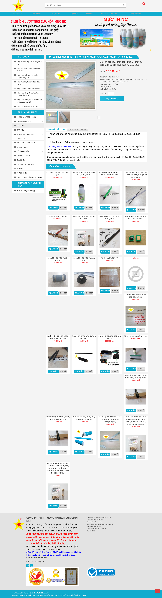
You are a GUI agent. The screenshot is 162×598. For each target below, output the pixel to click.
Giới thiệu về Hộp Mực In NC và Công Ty (100, 517)
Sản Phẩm (37, 14)
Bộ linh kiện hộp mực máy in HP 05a (135, 336)
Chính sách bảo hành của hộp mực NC (100, 524)
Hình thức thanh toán (94, 526)
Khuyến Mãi (57, 14)
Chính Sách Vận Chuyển (95, 519)
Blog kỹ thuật (137, 14)
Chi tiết (64, 207)
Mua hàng (54, 207)
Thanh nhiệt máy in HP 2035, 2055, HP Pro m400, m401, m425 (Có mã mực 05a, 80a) (135, 174)
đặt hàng (111, 99)
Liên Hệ (92, 14)
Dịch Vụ (76, 14)
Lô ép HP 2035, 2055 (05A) (57, 216)
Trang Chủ (18, 14)
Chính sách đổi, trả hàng (95, 522)
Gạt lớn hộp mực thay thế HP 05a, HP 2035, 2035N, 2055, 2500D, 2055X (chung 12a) (110, 419)
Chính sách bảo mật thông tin (96, 528)
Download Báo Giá (112, 14)
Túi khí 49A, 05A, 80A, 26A (109, 258)
